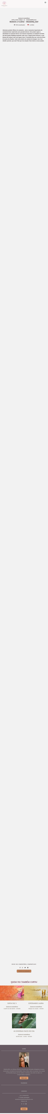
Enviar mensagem (24, 1095)
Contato (24, 1107)
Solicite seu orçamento (24, 971)
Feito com (24, 1112)
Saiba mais (24, 1076)
